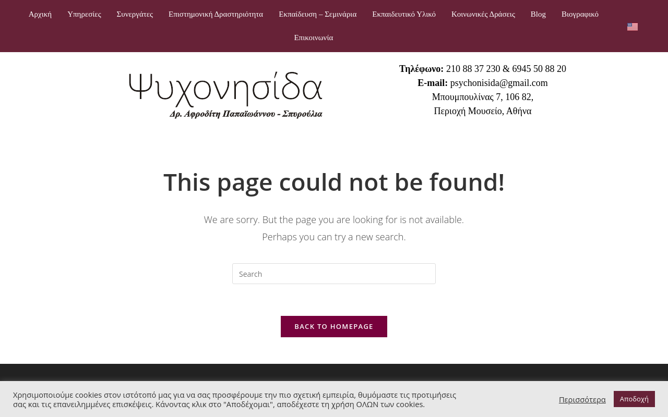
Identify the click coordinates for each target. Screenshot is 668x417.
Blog (538, 14)
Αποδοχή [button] (634, 398)
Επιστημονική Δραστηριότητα (216, 14)
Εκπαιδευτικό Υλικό (404, 14)
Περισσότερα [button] (582, 399)
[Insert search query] (334, 273)
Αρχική (40, 14)
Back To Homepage (333, 326)
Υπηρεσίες (84, 14)
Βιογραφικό (580, 14)
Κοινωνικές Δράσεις (483, 14)
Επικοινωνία (313, 37)
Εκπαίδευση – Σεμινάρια (317, 14)
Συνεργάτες (135, 14)
